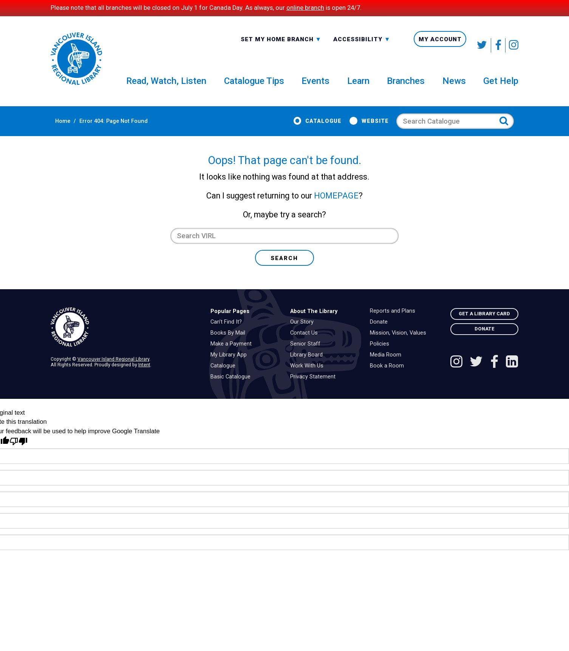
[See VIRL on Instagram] (512, 45)
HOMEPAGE (336, 207)
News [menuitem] (454, 86)
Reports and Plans (394, 323)
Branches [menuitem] (406, 86)
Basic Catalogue (232, 389)
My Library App (230, 367)
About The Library (313, 323)
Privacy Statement (315, 389)
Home (58, 126)
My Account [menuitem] (440, 45)
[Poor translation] (18, 453)
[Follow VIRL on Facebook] (498, 45)
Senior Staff (307, 356)
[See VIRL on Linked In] (512, 374)
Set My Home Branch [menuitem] (281, 45)
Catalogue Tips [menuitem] (254, 86)
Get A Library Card (484, 326)
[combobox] (281, 45)
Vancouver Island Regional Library (113, 371)
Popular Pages (229, 323)
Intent (144, 377)
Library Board (308, 367)
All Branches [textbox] (265, 44)
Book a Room (389, 378)
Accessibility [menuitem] (361, 45)
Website (379, 126)
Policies (381, 356)
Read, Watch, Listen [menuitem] (166, 86)
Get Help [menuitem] (500, 86)
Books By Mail (229, 345)
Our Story (304, 334)
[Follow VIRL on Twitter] (482, 45)
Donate (381, 334)
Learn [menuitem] (358, 86)
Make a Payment (233, 356)
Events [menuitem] (315, 86)
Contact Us (306, 345)
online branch (305, 7)
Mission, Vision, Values (400, 345)
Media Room (387, 367)
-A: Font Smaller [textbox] (361, 44)
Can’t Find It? (228, 334)
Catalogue (328, 126)
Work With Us (308, 378)
